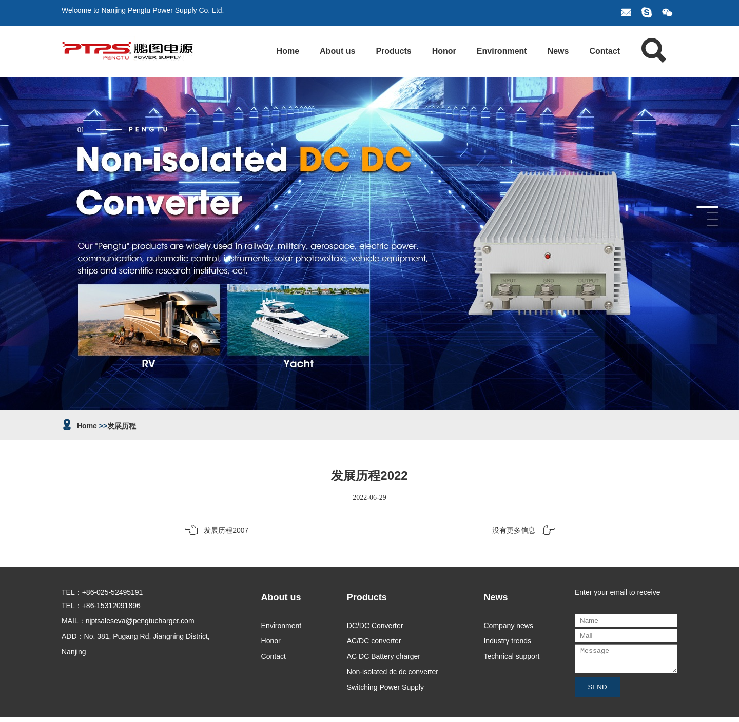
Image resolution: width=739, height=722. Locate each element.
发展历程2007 (226, 530)
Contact (604, 51)
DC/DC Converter (375, 625)
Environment (502, 51)
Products (393, 51)
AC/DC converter (374, 641)
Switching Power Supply (385, 687)
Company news (508, 625)
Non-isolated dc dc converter (392, 672)
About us (337, 51)
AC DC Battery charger (383, 656)
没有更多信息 (513, 530)
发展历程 (121, 426)
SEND (597, 691)
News (558, 51)
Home (288, 51)
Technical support (511, 656)
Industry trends (507, 641)
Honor (444, 51)
